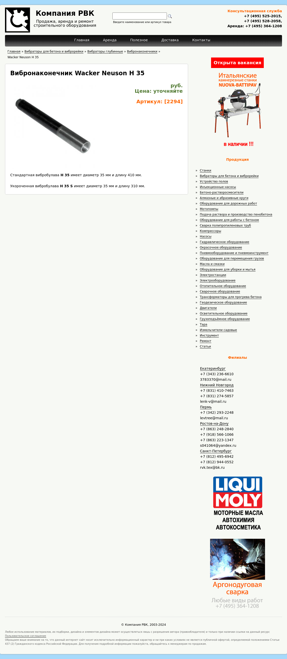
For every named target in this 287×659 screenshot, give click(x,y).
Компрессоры (210, 231)
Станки (205, 170)
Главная (81, 40)
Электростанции (213, 275)
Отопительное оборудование (223, 286)
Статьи (205, 346)
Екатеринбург (213, 368)
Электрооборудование (218, 280)
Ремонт (205, 341)
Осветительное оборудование (224, 313)
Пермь (206, 407)
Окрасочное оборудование (221, 247)
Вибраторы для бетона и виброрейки (229, 176)
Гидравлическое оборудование (224, 242)
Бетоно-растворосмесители (222, 192)
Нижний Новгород (217, 385)
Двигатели (208, 308)
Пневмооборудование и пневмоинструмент (234, 253)
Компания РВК (65, 13)
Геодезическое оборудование (223, 302)
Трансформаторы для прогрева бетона (231, 297)
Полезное (139, 40)
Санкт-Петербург (216, 451)
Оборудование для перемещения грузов (232, 258)
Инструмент (209, 335)
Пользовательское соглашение (25, 635)
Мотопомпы (209, 209)
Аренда (110, 40)
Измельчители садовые (218, 330)
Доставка (170, 40)
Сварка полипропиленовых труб (225, 225)
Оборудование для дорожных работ (228, 203)
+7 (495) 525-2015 (262, 16)
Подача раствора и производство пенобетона (236, 214)
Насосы (205, 236)
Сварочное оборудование (220, 291)
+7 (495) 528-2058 (262, 21)
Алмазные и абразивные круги (224, 198)
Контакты (201, 40)
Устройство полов (214, 181)
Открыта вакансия (237, 62)
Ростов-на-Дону (214, 424)
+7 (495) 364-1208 (263, 26)
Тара (203, 324)
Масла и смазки (212, 264)
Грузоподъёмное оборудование (225, 319)
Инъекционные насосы (218, 187)
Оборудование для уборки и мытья (228, 269)
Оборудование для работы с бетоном (229, 220)
